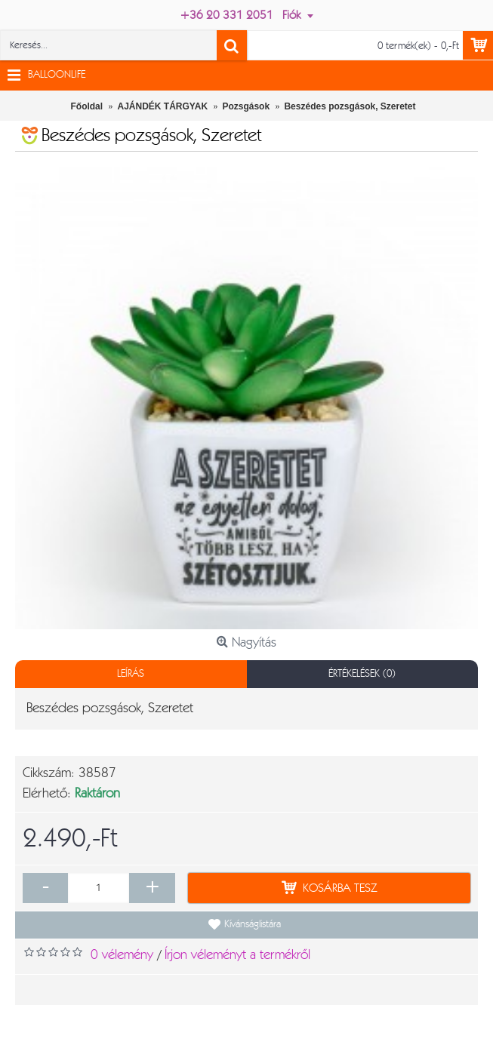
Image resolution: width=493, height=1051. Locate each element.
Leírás (130, 673)
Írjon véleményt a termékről (237, 955)
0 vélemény (122, 955)
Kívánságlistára (252, 924)
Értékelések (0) (362, 673)
